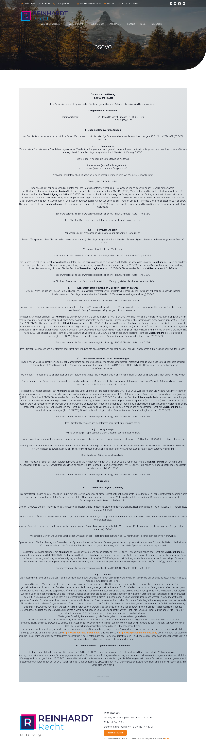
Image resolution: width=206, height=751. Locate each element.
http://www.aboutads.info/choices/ (81, 632)
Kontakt (131, 24)
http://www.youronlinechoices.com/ (138, 632)
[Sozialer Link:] (170, 3)
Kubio (167, 738)
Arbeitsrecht (97, 24)
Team (142, 24)
